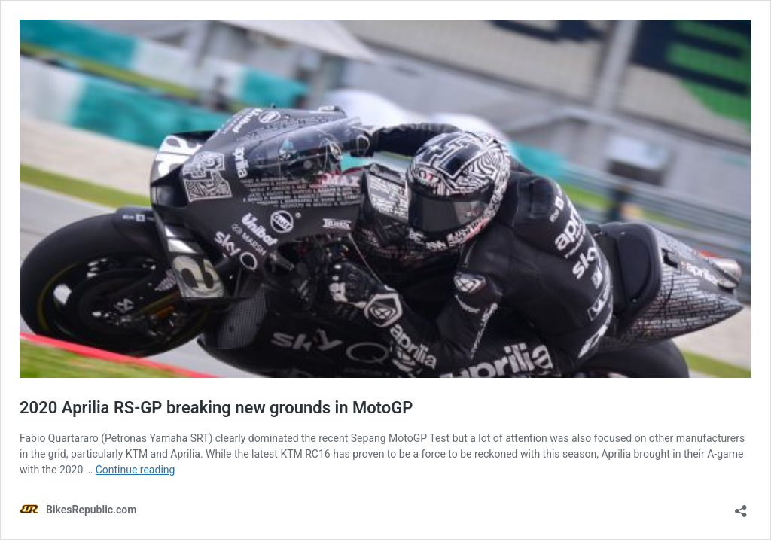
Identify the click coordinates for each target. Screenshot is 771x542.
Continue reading (135, 470)
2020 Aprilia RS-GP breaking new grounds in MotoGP (216, 407)
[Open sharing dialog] (740, 506)
